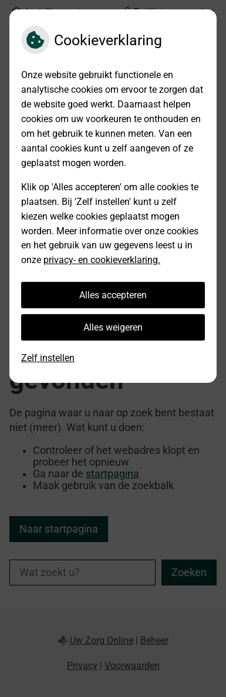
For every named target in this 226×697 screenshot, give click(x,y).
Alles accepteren (113, 295)
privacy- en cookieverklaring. (101, 259)
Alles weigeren (113, 327)
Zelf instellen (48, 357)
